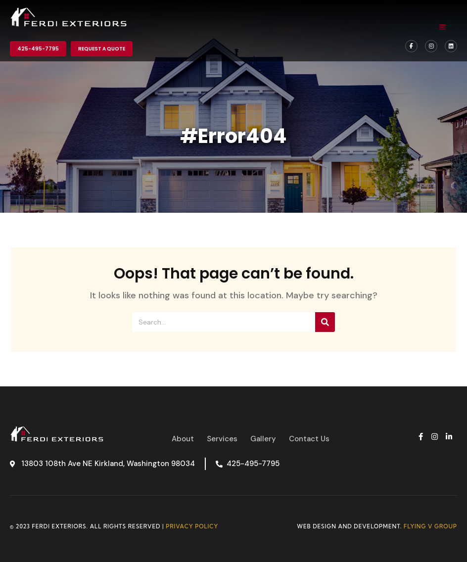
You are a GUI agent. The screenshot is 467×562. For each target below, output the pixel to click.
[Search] (325, 322)
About (183, 439)
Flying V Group (430, 526)
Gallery (263, 439)
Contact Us (309, 439)
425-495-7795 (38, 48)
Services (222, 439)
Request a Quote (101, 48)
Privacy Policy (192, 526)
